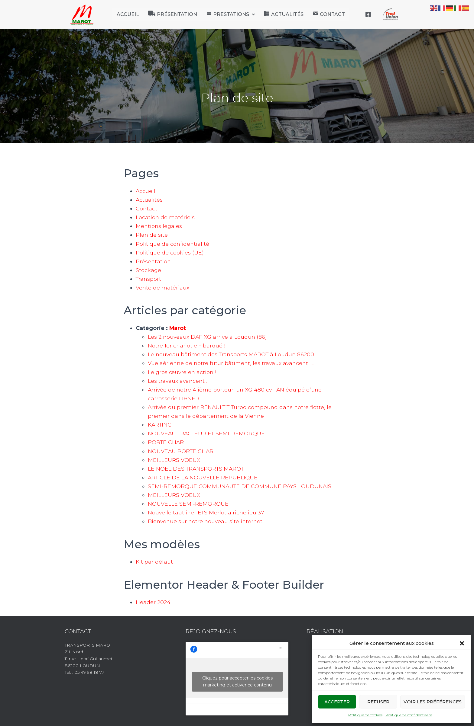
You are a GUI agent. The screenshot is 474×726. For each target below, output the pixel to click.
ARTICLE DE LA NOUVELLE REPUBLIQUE (203, 477)
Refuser (378, 702)
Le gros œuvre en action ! (182, 372)
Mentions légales (159, 226)
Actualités (149, 200)
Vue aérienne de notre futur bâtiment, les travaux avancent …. (232, 363)
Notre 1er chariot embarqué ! (186, 345)
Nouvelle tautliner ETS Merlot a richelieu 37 (207, 512)
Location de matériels (165, 217)
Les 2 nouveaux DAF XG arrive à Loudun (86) (208, 337)
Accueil (128, 14)
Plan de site (152, 235)
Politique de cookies (365, 715)
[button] (462, 643)
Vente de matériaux (163, 287)
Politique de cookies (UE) (170, 252)
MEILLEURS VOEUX (174, 460)
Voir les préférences (433, 702)
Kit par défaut (154, 561)
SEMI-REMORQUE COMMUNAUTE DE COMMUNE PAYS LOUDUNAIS (240, 486)
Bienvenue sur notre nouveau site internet (206, 521)
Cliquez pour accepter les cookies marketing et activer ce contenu (237, 681)
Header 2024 (153, 602)
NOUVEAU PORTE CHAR (181, 451)
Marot (177, 328)
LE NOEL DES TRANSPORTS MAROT (197, 468)
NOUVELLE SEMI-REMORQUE (188, 504)
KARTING (160, 424)
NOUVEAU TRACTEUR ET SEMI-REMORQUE (207, 433)
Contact (146, 208)
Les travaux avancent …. (180, 381)
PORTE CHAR (166, 442)
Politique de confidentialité (408, 715)
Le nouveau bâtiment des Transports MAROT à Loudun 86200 (232, 354)
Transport (149, 279)
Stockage (148, 270)
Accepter (337, 702)
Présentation (153, 261)
